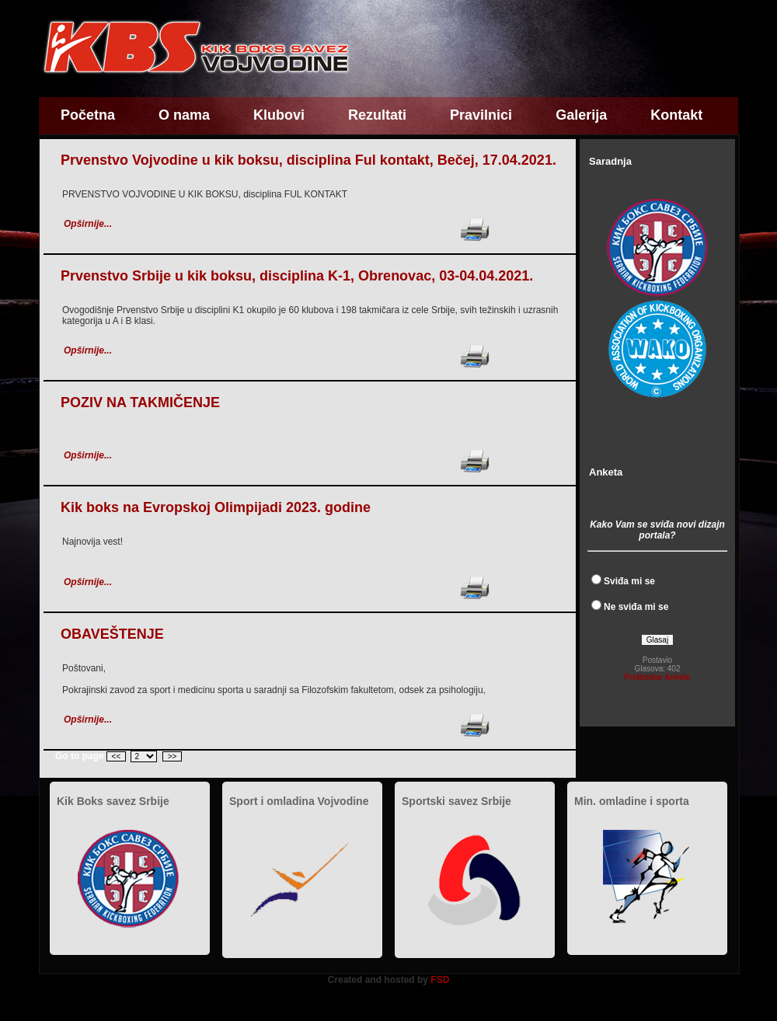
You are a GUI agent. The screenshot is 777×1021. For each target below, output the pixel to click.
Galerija (581, 115)
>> (172, 756)
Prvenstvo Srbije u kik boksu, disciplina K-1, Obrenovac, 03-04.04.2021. (297, 276)
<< (116, 756)
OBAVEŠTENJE (112, 634)
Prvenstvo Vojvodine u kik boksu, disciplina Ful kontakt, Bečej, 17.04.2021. (308, 160)
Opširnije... (88, 223)
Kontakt (676, 115)
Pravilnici (481, 115)
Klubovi (279, 115)
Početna (88, 115)
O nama (184, 115)
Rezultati (377, 115)
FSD (439, 979)
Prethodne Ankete (657, 677)
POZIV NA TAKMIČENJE (140, 402)
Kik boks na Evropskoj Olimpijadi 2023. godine (216, 507)
